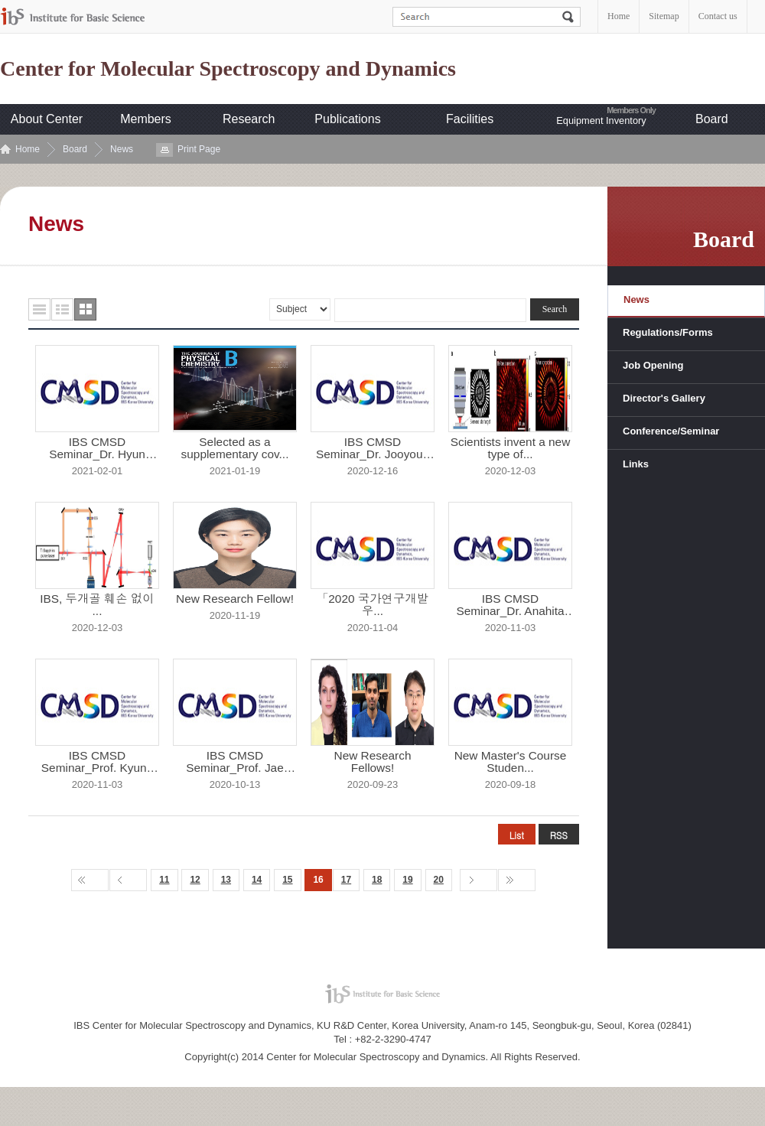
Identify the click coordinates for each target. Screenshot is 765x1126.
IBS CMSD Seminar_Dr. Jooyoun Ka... (372, 448)
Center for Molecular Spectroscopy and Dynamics (228, 69)
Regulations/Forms (668, 332)
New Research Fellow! (235, 599)
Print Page (198, 149)
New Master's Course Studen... (510, 762)
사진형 (85, 309)
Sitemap (664, 16)
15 (287, 879)
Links (636, 464)
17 (346, 879)
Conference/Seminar (671, 431)
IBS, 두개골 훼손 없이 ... (97, 605)
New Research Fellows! (373, 762)
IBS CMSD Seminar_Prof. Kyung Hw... (97, 762)
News (121, 149)
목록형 (39, 309)
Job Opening (653, 365)
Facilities (469, 118)
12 (195, 879)
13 (226, 879)
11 (164, 879)
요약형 (62, 309)
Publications (347, 118)
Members (145, 118)
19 (407, 879)
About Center (47, 118)
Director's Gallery (664, 398)
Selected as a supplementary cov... (235, 448)
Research (249, 118)
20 (439, 879)
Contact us (717, 16)
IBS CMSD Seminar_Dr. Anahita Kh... (510, 605)
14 (257, 879)
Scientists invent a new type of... (511, 448)
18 (377, 879)
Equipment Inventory (601, 120)
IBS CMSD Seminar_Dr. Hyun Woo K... (97, 448)
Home (618, 16)
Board (711, 118)
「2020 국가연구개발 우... (372, 605)
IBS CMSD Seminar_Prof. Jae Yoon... (234, 762)
